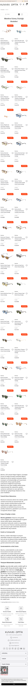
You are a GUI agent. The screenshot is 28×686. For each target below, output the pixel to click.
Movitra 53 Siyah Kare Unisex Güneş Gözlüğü (19, 266)
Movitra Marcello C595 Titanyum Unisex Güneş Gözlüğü (20, 42)
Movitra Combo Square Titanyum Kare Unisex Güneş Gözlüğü (5, 267)
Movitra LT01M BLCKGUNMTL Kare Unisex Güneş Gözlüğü (5, 70)
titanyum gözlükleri (20, 575)
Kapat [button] (14, 684)
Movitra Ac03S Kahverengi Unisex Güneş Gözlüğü (19, 323)
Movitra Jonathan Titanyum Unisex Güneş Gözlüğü (6, 379)
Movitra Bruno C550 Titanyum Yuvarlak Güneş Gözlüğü (5, 463)
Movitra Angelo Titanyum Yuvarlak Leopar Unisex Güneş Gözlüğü (5, 407)
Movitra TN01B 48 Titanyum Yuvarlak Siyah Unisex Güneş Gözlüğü (20, 98)
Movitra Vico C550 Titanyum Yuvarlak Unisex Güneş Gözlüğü (19, 435)
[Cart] (26, 4)
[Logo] (9, 4)
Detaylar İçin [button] (11, 681)
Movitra (6, 9)
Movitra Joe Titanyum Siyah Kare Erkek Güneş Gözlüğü (6, 239)
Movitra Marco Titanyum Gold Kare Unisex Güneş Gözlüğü (20, 351)
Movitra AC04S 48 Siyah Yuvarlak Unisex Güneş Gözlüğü (20, 154)
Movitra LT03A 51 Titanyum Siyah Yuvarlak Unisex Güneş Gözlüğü (20, 182)
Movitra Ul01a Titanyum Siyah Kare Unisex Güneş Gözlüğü (20, 70)
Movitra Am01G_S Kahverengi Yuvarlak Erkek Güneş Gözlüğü (5, 42)
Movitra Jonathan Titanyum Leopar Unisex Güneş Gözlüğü (20, 239)
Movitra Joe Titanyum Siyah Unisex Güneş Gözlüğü (19, 379)
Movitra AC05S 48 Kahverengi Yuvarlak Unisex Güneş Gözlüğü (5, 154)
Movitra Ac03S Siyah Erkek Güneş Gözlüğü (5, 322)
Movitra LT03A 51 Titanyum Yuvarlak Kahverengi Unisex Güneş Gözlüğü (5, 182)
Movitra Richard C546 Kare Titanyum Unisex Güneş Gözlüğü (5, 435)
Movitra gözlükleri (6, 518)
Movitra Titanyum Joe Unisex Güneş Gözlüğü (5, 350)
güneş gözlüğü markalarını (7, 602)
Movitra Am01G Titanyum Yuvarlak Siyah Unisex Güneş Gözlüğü (6, 211)
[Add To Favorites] (12, 41)
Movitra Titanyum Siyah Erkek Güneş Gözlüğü (19, 294)
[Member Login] (23, 4)
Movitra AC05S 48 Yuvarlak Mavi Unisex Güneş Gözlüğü (19, 126)
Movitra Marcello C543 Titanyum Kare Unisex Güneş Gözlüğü (19, 407)
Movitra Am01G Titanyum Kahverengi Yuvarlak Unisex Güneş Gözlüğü (19, 211)
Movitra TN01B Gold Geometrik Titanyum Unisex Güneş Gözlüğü (5, 126)
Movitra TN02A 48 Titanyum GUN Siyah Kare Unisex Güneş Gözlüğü (5, 98)
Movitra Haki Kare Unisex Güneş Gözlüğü (6, 294)
